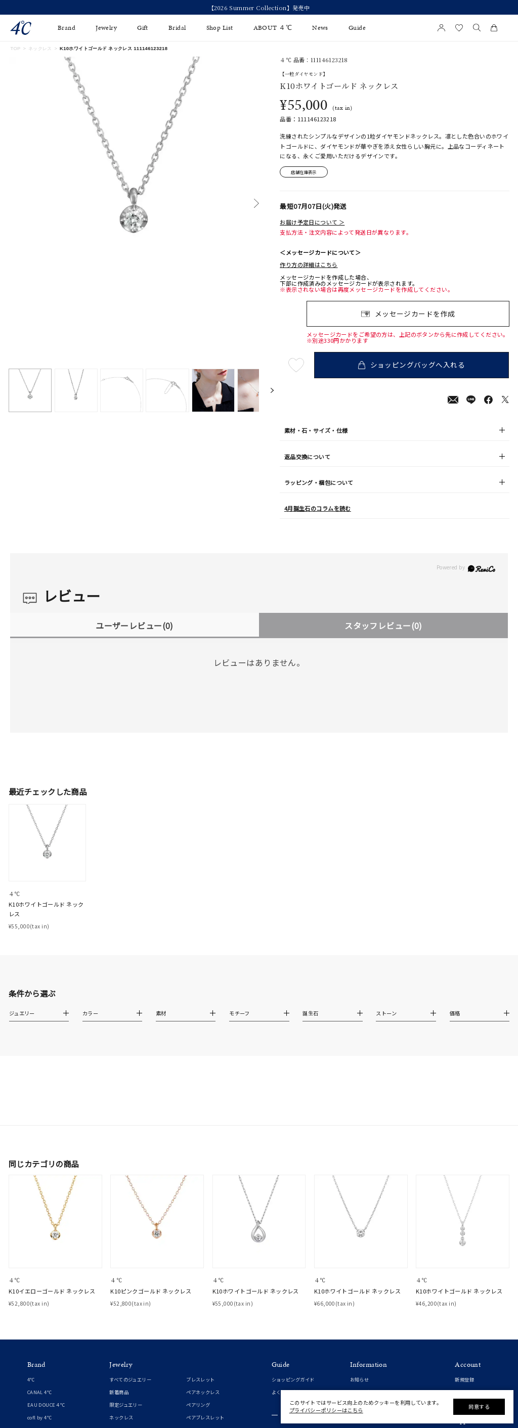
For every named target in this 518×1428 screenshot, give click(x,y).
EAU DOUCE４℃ (46, 1295)
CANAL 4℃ (39, 1282)
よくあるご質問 (288, 1282)
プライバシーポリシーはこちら (326, 1410)
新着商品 (118, 1282)
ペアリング (198, 1295)
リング (116, 1320)
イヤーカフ (121, 1370)
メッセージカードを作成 (415, 313)
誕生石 (193, 1357)
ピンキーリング (126, 1332)
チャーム (195, 1332)
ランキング (198, 1383)
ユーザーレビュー (134, 625)
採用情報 (359, 1370)
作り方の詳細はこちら (308, 265)
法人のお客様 (286, 1345)
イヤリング (121, 1357)
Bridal (177, 27)
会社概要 (359, 1295)
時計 (191, 1345)
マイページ (467, 1282)
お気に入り (467, 1295)
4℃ (31, 1269)
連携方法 (464, 1351)
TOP (15, 48)
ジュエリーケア (288, 1332)
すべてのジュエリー (130, 1269)
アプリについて (471, 1325)
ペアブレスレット (205, 1307)
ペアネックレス (203, 1282)
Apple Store (469, 1363)
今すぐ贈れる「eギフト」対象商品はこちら (259, 8)
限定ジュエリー (125, 1295)
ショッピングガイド (293, 1269)
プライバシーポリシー (374, 1332)
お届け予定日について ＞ (312, 222)
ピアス (116, 1345)
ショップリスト (366, 1282)
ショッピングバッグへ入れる (412, 365)
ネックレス (40, 48)
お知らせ (359, 1269)
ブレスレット (200, 1269)
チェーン (195, 1320)
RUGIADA (38, 1332)
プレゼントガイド (291, 1320)
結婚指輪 (37, 1396)
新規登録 (464, 1269)
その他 (193, 1370)
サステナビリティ (368, 1357)
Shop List (219, 27)
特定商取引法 (364, 1320)
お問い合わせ (364, 1345)
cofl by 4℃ (39, 1307)
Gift (142, 27)
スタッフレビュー (383, 625)
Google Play (469, 1375)
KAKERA (37, 1345)
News (320, 27)
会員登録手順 (469, 1338)
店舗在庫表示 (304, 172)
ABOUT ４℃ (272, 27)
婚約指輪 (37, 1384)
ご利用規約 (362, 1307)
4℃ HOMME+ (42, 1320)
